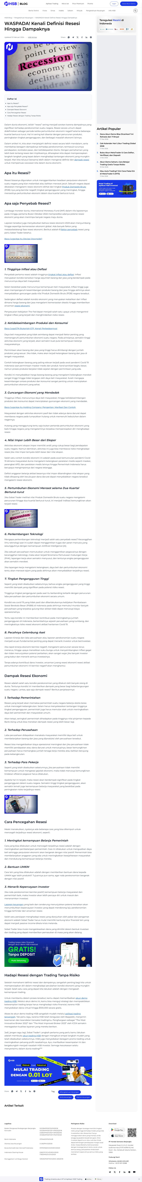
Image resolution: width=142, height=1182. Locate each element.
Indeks (61, 11)
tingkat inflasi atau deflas (61, 274)
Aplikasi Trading (52, 4)
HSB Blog (8, 18)
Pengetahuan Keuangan (95, 11)
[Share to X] (77, 37)
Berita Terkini (34, 11)
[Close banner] (139, 1179)
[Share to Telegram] (73, 37)
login (114, 4)
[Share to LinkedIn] (86, 37)
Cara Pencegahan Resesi (16, 113)
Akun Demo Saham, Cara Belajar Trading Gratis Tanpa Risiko (115, 163)
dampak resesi (81, 160)
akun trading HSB (32, 1036)
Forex (45, 11)
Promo (90, 4)
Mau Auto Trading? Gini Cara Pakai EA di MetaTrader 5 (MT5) (117, 172)
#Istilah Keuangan (83, 1097)
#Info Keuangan (66, 1097)
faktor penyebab (69, 229)
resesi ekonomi (22, 306)
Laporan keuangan (13, 904)
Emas (53, 11)
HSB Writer (32, 37)
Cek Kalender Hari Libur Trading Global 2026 (118, 144)
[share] (115, 1172)
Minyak (79, 11)
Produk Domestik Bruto (74, 187)
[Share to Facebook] (82, 37)
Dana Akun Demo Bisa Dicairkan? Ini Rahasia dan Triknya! (116, 135)
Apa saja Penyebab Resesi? (17, 106)
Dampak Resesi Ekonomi (17, 110)
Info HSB (112, 11)
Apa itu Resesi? (13, 103)
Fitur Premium (78, 4)
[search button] (135, 11)
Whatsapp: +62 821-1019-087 (119, 1161)
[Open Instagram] (91, 37)
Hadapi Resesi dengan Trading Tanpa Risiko (24, 116)
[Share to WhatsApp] (69, 37)
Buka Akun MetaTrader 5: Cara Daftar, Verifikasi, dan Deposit (117, 154)
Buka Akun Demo (128, 4)
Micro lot (65, 4)
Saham (70, 11)
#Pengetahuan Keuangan (69, 1092)
